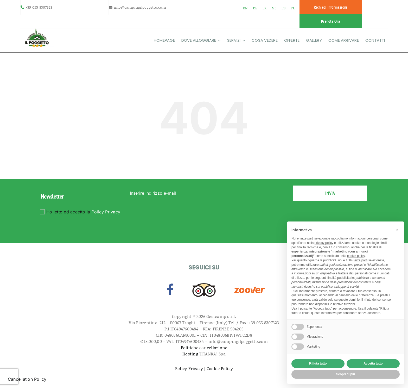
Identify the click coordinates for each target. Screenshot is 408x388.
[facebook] (170, 283)
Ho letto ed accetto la (83, 211)
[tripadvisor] (204, 283)
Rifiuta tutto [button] (318, 363)
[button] (397, 230)
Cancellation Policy (27, 379)
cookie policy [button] (356, 256)
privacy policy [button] (324, 243)
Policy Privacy (106, 211)
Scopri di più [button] (345, 374)
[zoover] (249, 283)
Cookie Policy (220, 368)
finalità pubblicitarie (340, 278)
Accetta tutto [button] (373, 363)
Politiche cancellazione (204, 347)
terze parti (360, 260)
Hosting (190, 354)
